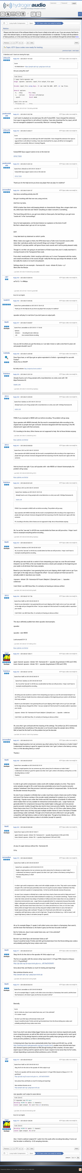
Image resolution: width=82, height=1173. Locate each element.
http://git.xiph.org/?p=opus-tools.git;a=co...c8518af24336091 (34, 963)
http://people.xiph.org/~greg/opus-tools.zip (28, 974)
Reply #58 (16, 354)
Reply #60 (16, 397)
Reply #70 (16, 858)
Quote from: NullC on (26, 601)
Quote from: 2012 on (26, 450)
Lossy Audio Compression (17, 23)
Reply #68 (16, 760)
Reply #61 (16, 445)
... (24, 43)
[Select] (20, 76)
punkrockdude (6, 115)
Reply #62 (16, 483)
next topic (76, 50)
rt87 (6, 277)
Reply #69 (16, 827)
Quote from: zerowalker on (28, 327)
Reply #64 (16, 596)
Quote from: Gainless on (27, 402)
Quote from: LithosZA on (27, 169)
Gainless (6, 374)
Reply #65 (16, 654)
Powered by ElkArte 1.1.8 (7, 1169)
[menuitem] (6, 43)
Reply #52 (16, 131)
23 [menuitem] (27, 43)
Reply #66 (16, 672)
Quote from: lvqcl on (26, 832)
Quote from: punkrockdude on (29, 305)
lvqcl (6, 653)
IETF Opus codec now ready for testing (49, 23)
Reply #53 (16, 164)
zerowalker (6, 190)
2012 (7, 396)
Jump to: (67, 1157)
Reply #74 (16, 1121)
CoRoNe (6, 353)
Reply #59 (16, 374)
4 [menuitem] (19, 43)
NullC (6, 322)
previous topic (67, 50)
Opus (31, 23)
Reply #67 (16, 740)
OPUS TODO (18, 156)
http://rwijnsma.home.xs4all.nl (33, 368)
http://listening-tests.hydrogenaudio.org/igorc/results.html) (33, 1045)
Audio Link (17, 384)
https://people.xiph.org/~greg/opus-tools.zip (38, 66)
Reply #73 (16, 1060)
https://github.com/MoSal (20, 440)
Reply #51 (16, 114)
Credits (16, 1169)
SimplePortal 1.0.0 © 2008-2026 (26, 1169)
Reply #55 (16, 278)
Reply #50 (16, 59)
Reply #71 (16, 951)
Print (76, 42)
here (77, 37)
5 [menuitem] (22, 43)
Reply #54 (16, 190)
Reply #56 (16, 301)
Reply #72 (16, 985)
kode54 (7, 300)
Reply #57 (16, 323)
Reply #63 (16, 543)
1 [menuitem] (11, 43)
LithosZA (6, 58)
